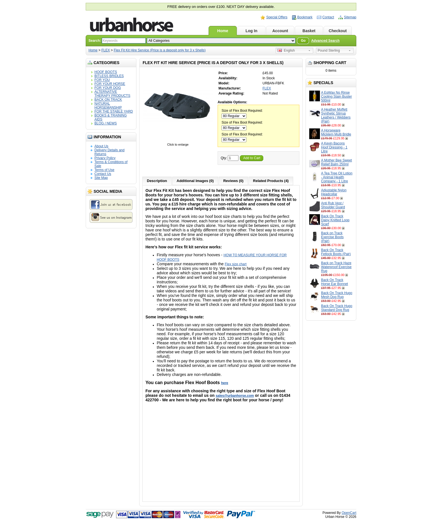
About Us (101, 146)
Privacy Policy (105, 158)
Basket (308, 31)
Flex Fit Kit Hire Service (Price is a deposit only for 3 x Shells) (159, 50)
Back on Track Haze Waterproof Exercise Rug (336, 267)
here (224, 383)
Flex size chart (235, 264)
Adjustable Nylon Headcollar (333, 192)
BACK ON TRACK (108, 100)
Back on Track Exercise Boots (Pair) (332, 237)
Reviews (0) (233, 181)
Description (157, 181)
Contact (328, 17)
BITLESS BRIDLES (109, 76)
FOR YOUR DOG (107, 88)
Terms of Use (104, 170)
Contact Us (102, 174)
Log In (251, 31)
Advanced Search (325, 41)
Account (280, 31)
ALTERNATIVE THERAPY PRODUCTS (112, 94)
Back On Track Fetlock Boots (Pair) (336, 252)
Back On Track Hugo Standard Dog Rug (336, 308)
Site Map (101, 178)
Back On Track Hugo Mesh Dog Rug (336, 295)
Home (222, 31)
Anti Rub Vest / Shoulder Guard (333, 205)
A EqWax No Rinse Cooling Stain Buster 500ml (336, 96)
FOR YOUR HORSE (109, 84)
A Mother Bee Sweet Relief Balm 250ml (336, 162)
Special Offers (276, 17)
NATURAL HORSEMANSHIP (108, 106)
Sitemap (350, 17)
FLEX (105, 50)
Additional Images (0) (195, 181)
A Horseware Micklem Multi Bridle (336, 132)
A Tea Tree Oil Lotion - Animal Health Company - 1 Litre (336, 177)
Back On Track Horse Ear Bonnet (334, 282)
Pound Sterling (329, 50)
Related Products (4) (271, 181)
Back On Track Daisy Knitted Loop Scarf (335, 220)
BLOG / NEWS (105, 123)
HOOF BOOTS (105, 72)
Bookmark (305, 17)
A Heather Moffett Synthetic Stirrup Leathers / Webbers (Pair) (336, 115)
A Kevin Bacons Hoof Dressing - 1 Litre (334, 147)
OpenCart (349, 513)
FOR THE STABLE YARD (113, 111)
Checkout (338, 31)
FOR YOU (102, 80)
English (286, 50)
